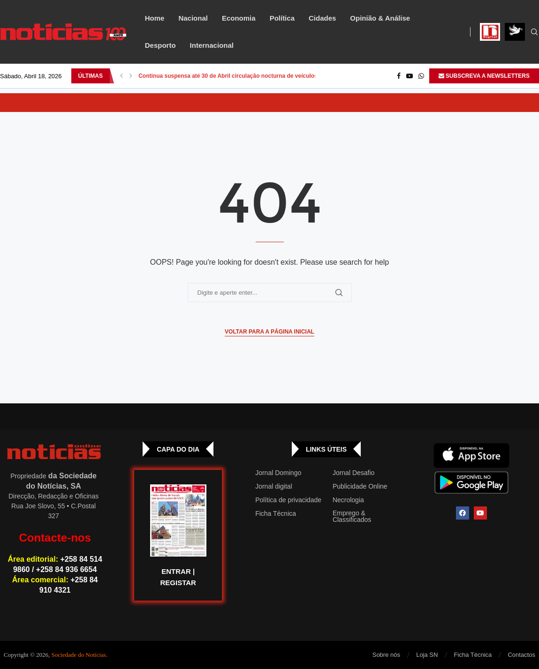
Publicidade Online (360, 486)
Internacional (212, 45)
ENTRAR (176, 571)
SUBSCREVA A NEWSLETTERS (484, 76)
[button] (121, 75)
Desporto (160, 45)
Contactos (521, 654)
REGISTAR (178, 583)
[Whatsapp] (421, 76)
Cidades (322, 18)
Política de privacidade (288, 500)
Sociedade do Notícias (79, 654)
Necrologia (348, 500)
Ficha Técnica (275, 513)
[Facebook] (398, 76)
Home (155, 18)
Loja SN (427, 654)
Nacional (193, 18)
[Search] (534, 32)
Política (282, 18)
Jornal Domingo (278, 472)
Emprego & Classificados (352, 516)
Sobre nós (386, 654)
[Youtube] (409, 76)
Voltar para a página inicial (269, 331)
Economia (239, 18)
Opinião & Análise (380, 18)
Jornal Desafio (354, 472)
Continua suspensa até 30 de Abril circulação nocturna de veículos (228, 76)
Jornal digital (273, 486)
